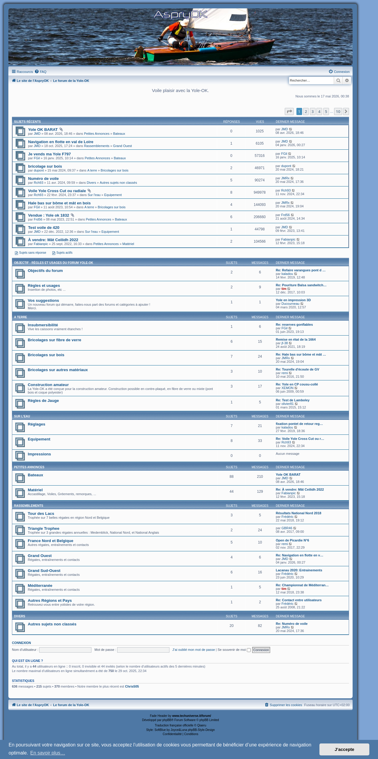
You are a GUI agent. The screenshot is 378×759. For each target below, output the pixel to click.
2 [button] (306, 111)
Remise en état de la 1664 (296, 339)
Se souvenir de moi (234, 649)
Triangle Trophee (43, 528)
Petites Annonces (96, 133)
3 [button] (313, 111)
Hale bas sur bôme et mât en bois (59, 203)
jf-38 (284, 343)
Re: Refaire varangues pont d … (301, 270)
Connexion (21, 643)
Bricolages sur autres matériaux (58, 370)
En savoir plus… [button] (47, 752)
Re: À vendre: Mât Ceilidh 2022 (300, 489)
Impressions (39, 454)
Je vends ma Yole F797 (49, 154)
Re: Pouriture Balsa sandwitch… (301, 285)
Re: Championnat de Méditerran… (302, 585)
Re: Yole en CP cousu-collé (297, 384)
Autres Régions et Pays (50, 600)
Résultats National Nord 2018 (298, 513)
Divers (91, 182)
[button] (289, 111)
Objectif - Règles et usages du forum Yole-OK (53, 262)
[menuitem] (40, 71)
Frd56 (38, 219)
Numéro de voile (43, 178)
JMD (37, 133)
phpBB (166, 720)
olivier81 (287, 403)
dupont (39, 170)
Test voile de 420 (43, 227)
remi (284, 373)
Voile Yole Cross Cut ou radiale (57, 191)
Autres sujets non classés (118, 182)
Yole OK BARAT (43, 129)
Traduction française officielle (174, 725)
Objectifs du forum (45, 270)
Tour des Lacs (41, 513)
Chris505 (132, 686)
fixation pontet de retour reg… (299, 424)
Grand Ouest (122, 146)
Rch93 (38, 182)
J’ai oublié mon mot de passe (193, 649)
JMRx (285, 178)
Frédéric (287, 516)
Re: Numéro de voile (291, 623)
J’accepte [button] (344, 749)
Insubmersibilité (43, 325)
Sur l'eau (94, 195)
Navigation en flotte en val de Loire (60, 142)
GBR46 (286, 528)
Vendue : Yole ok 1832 (48, 215)
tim (284, 288)
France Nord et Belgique (50, 540)
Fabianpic (41, 244)
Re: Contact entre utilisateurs (299, 600)
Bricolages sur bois (114, 170)
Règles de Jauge (43, 400)
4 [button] (319, 111)
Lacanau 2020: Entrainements (299, 570)
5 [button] (326, 111)
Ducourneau (290, 303)
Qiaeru (201, 725)
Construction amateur (48, 384)
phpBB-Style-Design (201, 730)
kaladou (287, 274)
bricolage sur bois (45, 166)
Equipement (113, 195)
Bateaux (119, 133)
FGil (37, 158)
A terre (92, 170)
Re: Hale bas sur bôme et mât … (301, 354)
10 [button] (338, 111)
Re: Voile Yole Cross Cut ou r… (300, 438)
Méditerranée (40, 585)
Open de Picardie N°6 (292, 540)
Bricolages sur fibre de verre (54, 340)
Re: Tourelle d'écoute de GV (297, 369)
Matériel (128, 244)
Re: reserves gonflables (294, 324)
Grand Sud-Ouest (44, 570)
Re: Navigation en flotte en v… (299, 555)
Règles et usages (44, 285)
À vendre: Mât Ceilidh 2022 (53, 240)
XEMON (287, 388)
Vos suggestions (43, 300)
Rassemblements (96, 146)
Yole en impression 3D (293, 300)
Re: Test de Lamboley (293, 400)
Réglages (36, 424)
